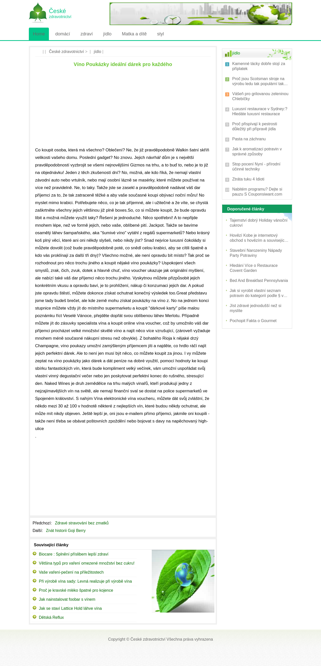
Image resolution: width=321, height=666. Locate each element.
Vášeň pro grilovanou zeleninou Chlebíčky (260, 96)
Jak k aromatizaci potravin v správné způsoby (257, 151)
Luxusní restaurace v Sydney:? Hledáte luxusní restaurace (259, 111)
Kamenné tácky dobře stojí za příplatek (258, 66)
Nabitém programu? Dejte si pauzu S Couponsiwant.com (257, 191)
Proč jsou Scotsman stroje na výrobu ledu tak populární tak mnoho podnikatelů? (258, 81)
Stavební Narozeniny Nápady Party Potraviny (256, 253)
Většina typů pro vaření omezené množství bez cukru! (87, 563)
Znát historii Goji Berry (66, 530)
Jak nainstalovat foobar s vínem (67, 599)
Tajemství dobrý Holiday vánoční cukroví (258, 222)
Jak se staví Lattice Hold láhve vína (70, 608)
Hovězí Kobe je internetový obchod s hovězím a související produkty (257, 238)
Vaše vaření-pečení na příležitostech (71, 572)
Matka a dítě (134, 33)
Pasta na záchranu (249, 139)
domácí (62, 33)
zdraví (87, 33)
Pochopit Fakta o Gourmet (253, 321)
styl (160, 33)
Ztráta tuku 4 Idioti (248, 179)
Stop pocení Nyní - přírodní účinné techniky (256, 166)
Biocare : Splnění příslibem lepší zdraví (73, 554)
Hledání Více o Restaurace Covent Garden (254, 268)
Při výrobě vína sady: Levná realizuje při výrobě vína (85, 581)
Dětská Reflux (51, 617)
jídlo (107, 33)
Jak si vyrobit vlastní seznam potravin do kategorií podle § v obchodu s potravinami (256, 293)
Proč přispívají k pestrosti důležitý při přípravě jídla (254, 126)
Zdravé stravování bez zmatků (82, 523)
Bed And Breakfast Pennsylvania (259, 280)
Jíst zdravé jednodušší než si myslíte (255, 308)
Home (39, 33)
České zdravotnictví (66, 51)
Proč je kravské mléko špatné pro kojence (76, 590)
